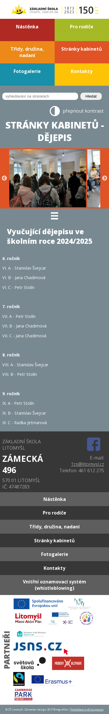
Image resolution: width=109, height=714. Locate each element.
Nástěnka (27, 26)
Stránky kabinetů (81, 49)
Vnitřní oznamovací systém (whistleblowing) (54, 584)
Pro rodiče (81, 26)
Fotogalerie (27, 71)
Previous (4, 178)
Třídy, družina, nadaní (27, 52)
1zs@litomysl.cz (87, 464)
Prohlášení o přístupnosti (87, 709)
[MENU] (54, 215)
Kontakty (82, 71)
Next (105, 178)
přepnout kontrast (83, 111)
